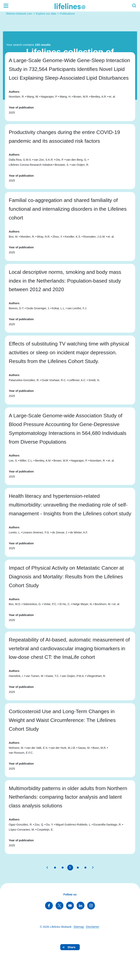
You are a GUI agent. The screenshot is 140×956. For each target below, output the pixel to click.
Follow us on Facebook (49, 905)
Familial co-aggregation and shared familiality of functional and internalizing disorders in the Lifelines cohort (68, 209)
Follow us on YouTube (70, 905)
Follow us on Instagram (91, 905)
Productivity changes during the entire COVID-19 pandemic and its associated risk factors (64, 136)
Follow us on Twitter (59, 905)
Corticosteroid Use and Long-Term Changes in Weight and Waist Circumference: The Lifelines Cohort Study (62, 720)
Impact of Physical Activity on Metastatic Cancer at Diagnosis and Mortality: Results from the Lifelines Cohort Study (66, 576)
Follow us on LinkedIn (80, 905)
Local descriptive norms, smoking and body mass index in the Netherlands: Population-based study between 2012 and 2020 (65, 281)
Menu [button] (6, 6)
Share (71, 947)
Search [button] (134, 6)
